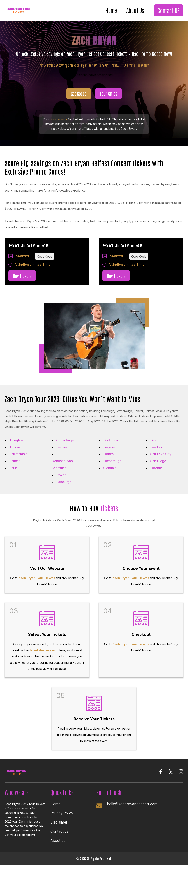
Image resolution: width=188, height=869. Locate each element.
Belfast (14, 461)
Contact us (59, 831)
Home (111, 10)
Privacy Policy (61, 813)
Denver (61, 447)
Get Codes (78, 93)
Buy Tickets (22, 275)
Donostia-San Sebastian (62, 464)
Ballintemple (18, 454)
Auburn (14, 447)
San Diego (158, 461)
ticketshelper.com (43, 650)
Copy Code (44, 256)
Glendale (109, 468)
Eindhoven (111, 440)
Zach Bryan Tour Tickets (36, 578)
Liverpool (157, 440)
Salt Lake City (160, 454)
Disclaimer (58, 822)
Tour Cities (108, 93)
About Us (135, 10)
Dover (61, 475)
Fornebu (109, 454)
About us (57, 840)
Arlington (16, 440)
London (156, 447)
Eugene (109, 447)
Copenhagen (65, 440)
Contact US (169, 10)
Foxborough (112, 461)
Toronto (156, 468)
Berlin (13, 468)
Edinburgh (63, 482)
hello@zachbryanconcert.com (132, 804)
